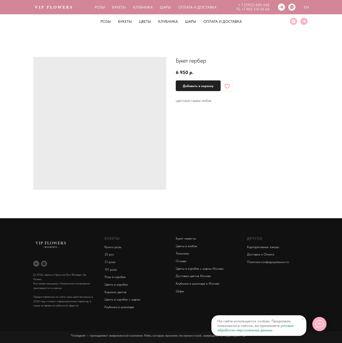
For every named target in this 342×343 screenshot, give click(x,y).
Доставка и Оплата (260, 254)
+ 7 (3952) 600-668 (254, 5)
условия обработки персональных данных (255, 327)
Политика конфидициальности (268, 262)
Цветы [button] (145, 21)
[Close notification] (302, 318)
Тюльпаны (182, 253)
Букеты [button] (125, 21)
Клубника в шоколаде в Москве (197, 283)
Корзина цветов (115, 292)
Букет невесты (186, 238)
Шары (190, 21)
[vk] (36, 264)
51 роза (109, 262)
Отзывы (181, 261)
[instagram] (293, 21)
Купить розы (112, 247)
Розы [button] (105, 21)
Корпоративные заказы (263, 247)
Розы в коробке (115, 277)
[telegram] (281, 7)
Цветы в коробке (116, 284)
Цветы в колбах (186, 246)
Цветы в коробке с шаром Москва (199, 268)
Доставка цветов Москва (193, 276)
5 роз (110, 254)
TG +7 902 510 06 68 (253, 9)
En (306, 7)
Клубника (168, 21)
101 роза (110, 269)
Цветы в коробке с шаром (122, 299)
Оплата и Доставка (222, 21)
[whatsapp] (291, 7)
